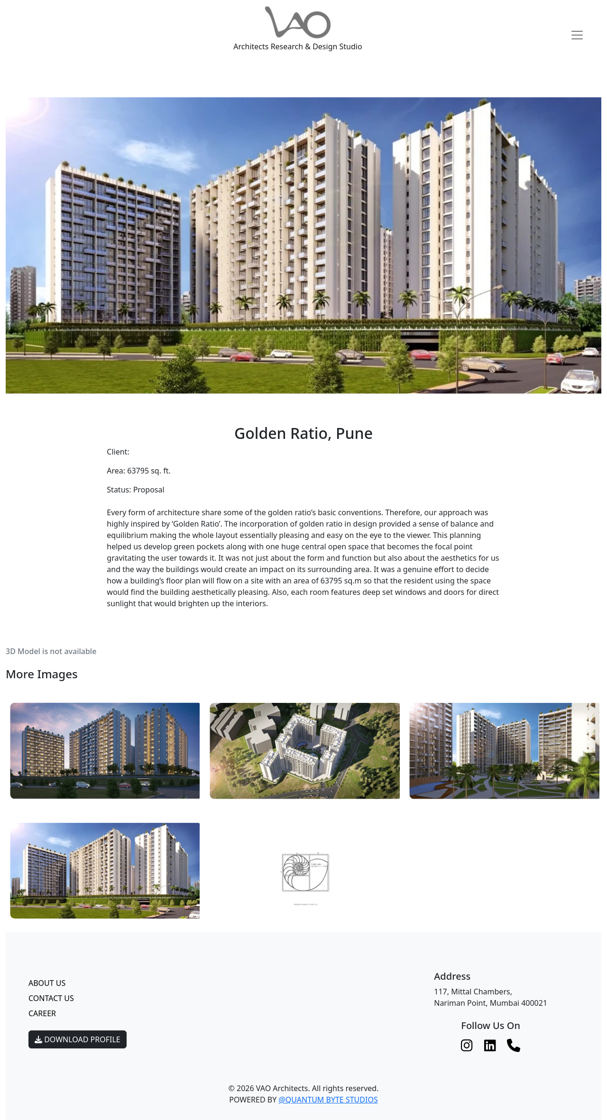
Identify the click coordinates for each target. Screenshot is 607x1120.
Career (42, 1013)
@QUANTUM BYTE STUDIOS (327, 1099)
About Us (46, 983)
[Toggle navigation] (577, 35)
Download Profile (77, 1039)
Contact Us (51, 998)
